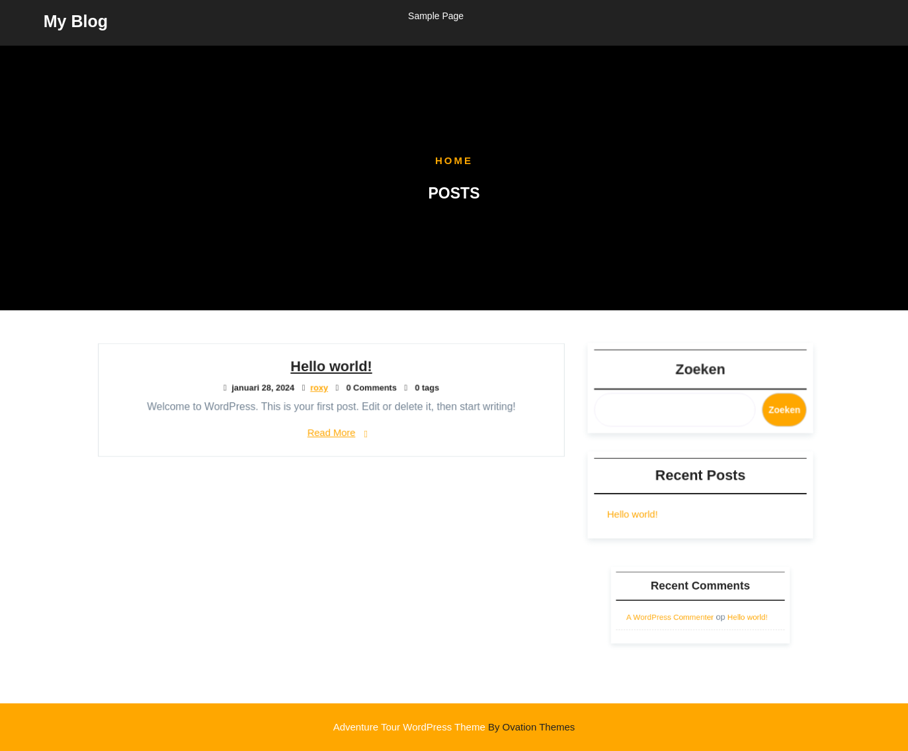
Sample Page (436, 14)
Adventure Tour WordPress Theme (454, 726)
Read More (331, 431)
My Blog (76, 20)
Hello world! (331, 367)
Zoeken (700, 370)
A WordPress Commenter (675, 615)
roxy (319, 387)
